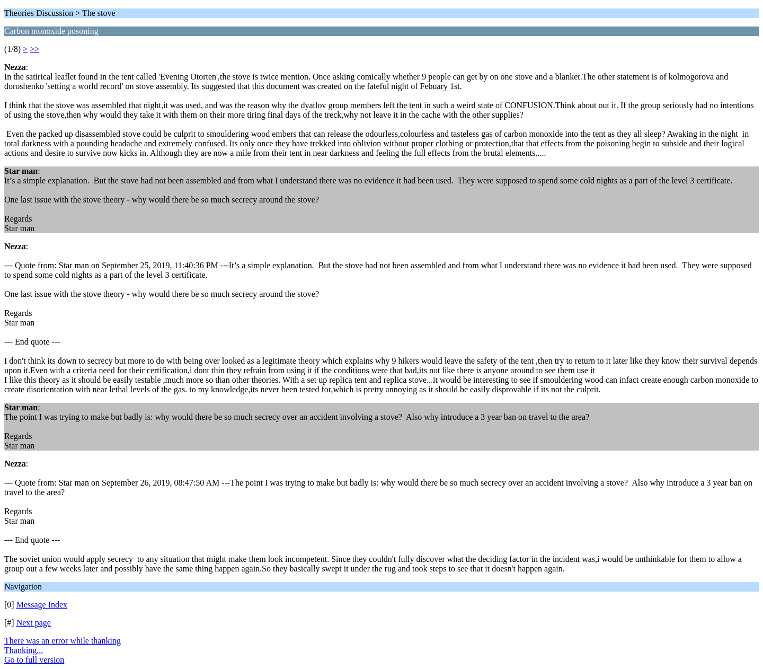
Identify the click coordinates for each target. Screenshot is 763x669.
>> (34, 49)
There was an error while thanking (62, 640)
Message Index (41, 604)
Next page (33, 622)
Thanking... (23, 650)
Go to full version (34, 659)
